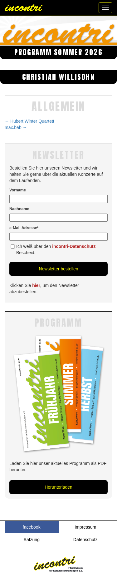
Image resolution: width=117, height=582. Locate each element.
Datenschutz (85, 539)
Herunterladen (58, 487)
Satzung (32, 539)
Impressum (85, 527)
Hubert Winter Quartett (29, 121)
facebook (32, 527)
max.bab (16, 127)
